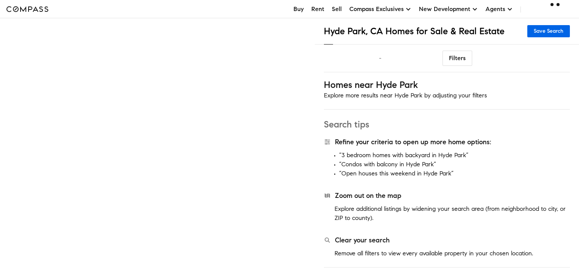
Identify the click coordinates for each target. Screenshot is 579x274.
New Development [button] (448, 9)
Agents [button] (499, 9)
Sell (337, 9)
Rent (317, 9)
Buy (298, 9)
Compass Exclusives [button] (380, 9)
